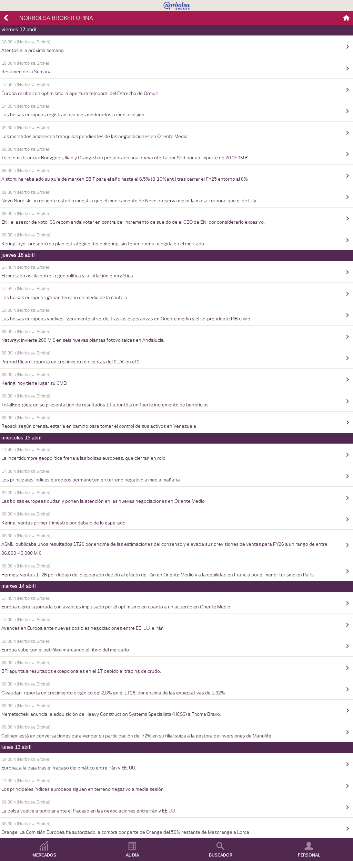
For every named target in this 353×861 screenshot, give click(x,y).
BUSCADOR (220, 855)
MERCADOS (44, 855)
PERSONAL (309, 855)
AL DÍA (132, 855)
